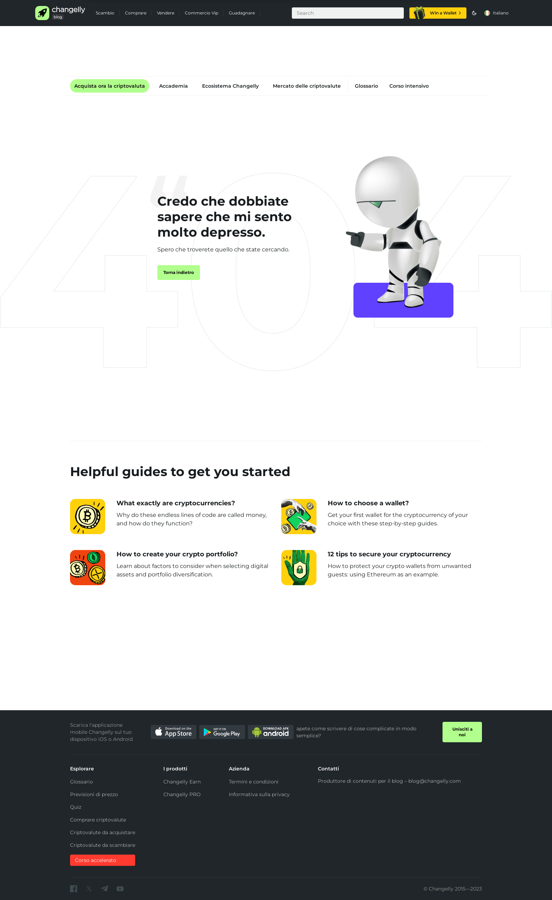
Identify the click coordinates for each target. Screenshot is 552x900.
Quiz (75, 807)
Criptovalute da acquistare (102, 832)
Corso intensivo (409, 86)
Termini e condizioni (253, 782)
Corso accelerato (95, 860)
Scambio (105, 12)
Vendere (165, 12)
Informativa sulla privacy (259, 794)
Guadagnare (242, 12)
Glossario (366, 86)
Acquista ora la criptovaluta (109, 86)
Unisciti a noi (462, 731)
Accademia (173, 86)
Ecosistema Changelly (230, 86)
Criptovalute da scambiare (102, 845)
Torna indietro (178, 272)
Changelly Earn (182, 782)
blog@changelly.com (434, 781)
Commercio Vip (201, 12)
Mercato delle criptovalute (307, 86)
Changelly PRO (182, 794)
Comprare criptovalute (98, 820)
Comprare (135, 12)
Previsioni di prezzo (94, 794)
